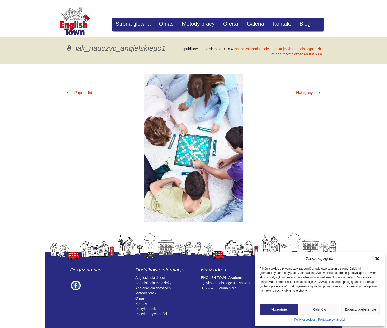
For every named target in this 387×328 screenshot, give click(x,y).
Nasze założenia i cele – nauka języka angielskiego (273, 49)
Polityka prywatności (331, 319)
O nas (166, 24)
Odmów (319, 309)
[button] (377, 258)
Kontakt (282, 24)
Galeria (255, 24)
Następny (309, 93)
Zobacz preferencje (360, 309)
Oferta (230, 24)
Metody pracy (198, 24)
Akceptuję (279, 309)
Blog (305, 24)
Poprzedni (78, 93)
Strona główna (133, 24)
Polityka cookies (305, 319)
